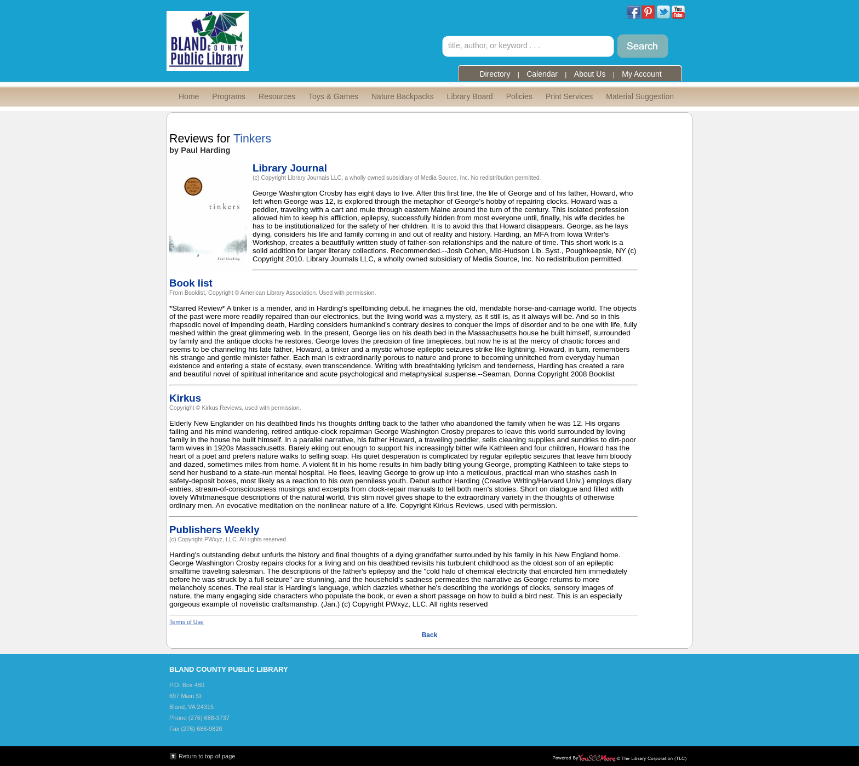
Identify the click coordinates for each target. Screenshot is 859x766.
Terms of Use (186, 622)
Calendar (542, 74)
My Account (641, 74)
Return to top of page (207, 756)
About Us (590, 74)
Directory (494, 74)
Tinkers (252, 138)
